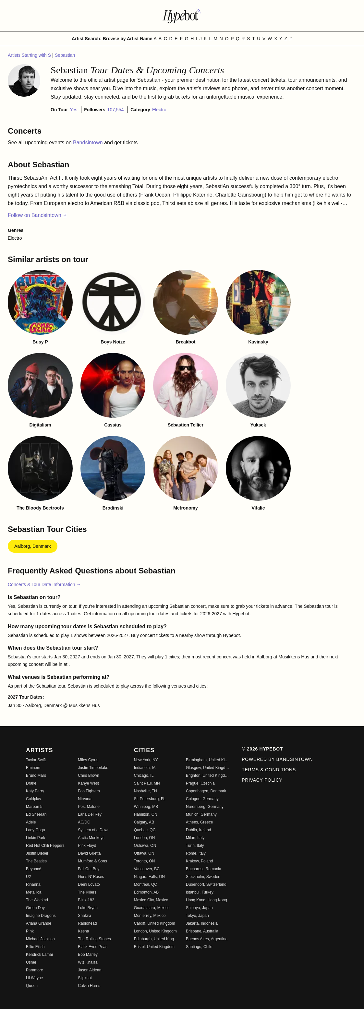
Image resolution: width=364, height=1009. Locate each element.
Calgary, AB (144, 822)
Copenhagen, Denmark (206, 791)
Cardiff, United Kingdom (154, 923)
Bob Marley (88, 954)
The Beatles (36, 861)
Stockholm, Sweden (203, 876)
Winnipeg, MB (146, 806)
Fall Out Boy (88, 869)
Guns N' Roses (91, 876)
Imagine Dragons (40, 915)
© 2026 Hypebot (262, 748)
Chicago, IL (144, 775)
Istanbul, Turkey (199, 892)
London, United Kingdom (155, 931)
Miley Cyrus (88, 760)
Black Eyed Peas (92, 946)
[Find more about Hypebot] (182, 15)
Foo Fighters (89, 791)
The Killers (87, 892)
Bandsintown (88, 142)
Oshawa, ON (145, 845)
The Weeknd (37, 900)
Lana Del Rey (90, 814)
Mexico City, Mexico (151, 900)
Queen (32, 985)
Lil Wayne (34, 978)
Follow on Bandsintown (37, 215)
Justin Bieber (37, 853)
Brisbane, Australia (202, 931)
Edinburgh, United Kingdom (156, 939)
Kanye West (88, 783)
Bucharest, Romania (203, 869)
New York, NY (146, 760)
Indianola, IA (145, 767)
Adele (31, 822)
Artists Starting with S (30, 55)
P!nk (30, 931)
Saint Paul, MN (147, 783)
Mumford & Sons (92, 861)
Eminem (33, 767)
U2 (28, 876)
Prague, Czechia (200, 783)
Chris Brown (88, 775)
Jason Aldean (89, 970)
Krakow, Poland (199, 861)
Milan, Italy (195, 837)
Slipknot (85, 978)
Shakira (84, 915)
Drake (31, 783)
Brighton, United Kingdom (208, 775)
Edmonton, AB (146, 892)
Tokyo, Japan (197, 915)
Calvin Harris (89, 985)
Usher (31, 962)
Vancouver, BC (147, 869)
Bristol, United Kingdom (154, 946)
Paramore (34, 970)
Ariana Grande (38, 923)
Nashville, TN (145, 791)
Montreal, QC (145, 884)
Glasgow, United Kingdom (208, 767)
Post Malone (89, 806)
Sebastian (65, 55)
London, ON (144, 837)
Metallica (33, 892)
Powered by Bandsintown (277, 759)
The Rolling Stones (94, 939)
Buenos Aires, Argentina (206, 939)
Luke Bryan (88, 908)
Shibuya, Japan (199, 908)
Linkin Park (35, 837)
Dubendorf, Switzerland (206, 884)
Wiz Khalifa (87, 962)
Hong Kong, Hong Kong (206, 900)
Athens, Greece (199, 822)
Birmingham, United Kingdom (208, 760)
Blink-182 (86, 900)
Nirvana (84, 799)
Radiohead (87, 923)
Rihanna (33, 884)
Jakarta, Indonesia (202, 923)
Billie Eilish (35, 946)
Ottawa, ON (144, 853)
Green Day (35, 908)
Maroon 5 (34, 806)
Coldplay (33, 799)
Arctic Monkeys (91, 837)
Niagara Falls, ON (149, 876)
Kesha (83, 931)
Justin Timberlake (93, 767)
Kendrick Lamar (39, 954)
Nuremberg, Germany (205, 806)
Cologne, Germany (202, 799)
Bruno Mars (36, 775)
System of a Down (93, 830)
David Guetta (89, 853)
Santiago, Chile (199, 946)
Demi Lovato (89, 884)
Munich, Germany (201, 814)
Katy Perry (35, 791)
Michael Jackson (40, 939)
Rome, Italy (196, 853)
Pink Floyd (87, 845)
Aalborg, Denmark (32, 546)
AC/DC (84, 822)
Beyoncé (33, 869)
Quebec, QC (145, 830)
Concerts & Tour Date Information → (44, 584)
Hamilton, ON (145, 814)
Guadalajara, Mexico (152, 908)
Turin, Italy (195, 845)
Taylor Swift (36, 760)
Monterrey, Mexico (150, 915)
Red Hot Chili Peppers (45, 845)
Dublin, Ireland (198, 830)
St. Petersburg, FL (149, 799)
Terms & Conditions (269, 769)
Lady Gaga (35, 830)
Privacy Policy (262, 780)
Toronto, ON (144, 861)
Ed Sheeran (36, 814)
